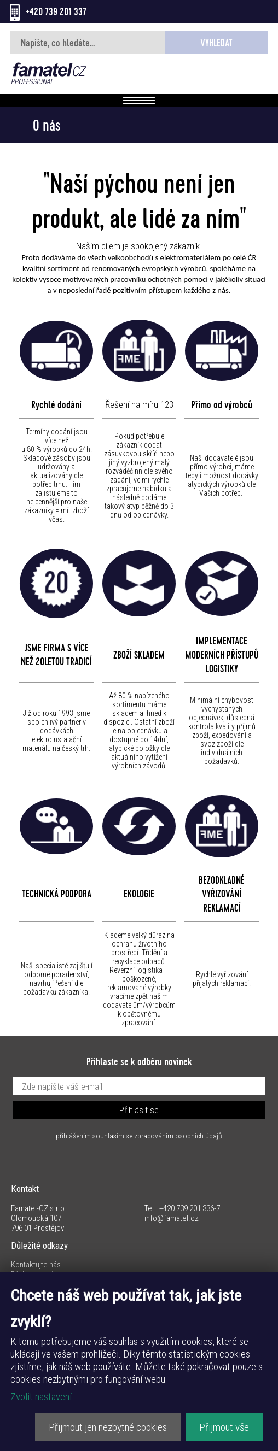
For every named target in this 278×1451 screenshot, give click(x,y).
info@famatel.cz (171, 1218)
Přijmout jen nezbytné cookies (108, 1427)
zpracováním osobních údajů (178, 1135)
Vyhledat (216, 44)
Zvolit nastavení (41, 1396)
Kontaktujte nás (36, 1265)
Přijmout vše (224, 1427)
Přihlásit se (139, 1110)
